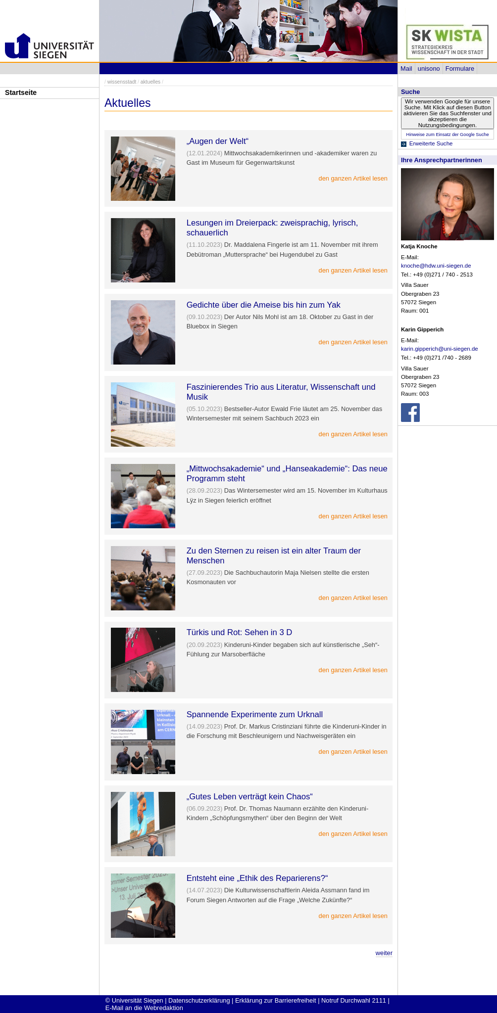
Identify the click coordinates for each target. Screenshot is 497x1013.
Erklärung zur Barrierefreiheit (275, 1000)
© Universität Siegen (134, 1000)
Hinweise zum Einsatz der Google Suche (447, 134)
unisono (429, 68)
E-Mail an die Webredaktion (144, 1008)
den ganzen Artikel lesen (353, 178)
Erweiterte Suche (431, 143)
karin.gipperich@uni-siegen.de (439, 349)
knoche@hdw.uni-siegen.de (436, 266)
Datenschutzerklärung (199, 1000)
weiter (384, 953)
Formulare (460, 68)
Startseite (21, 92)
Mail (406, 68)
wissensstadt (122, 82)
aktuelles (150, 82)
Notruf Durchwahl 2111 (353, 1000)
